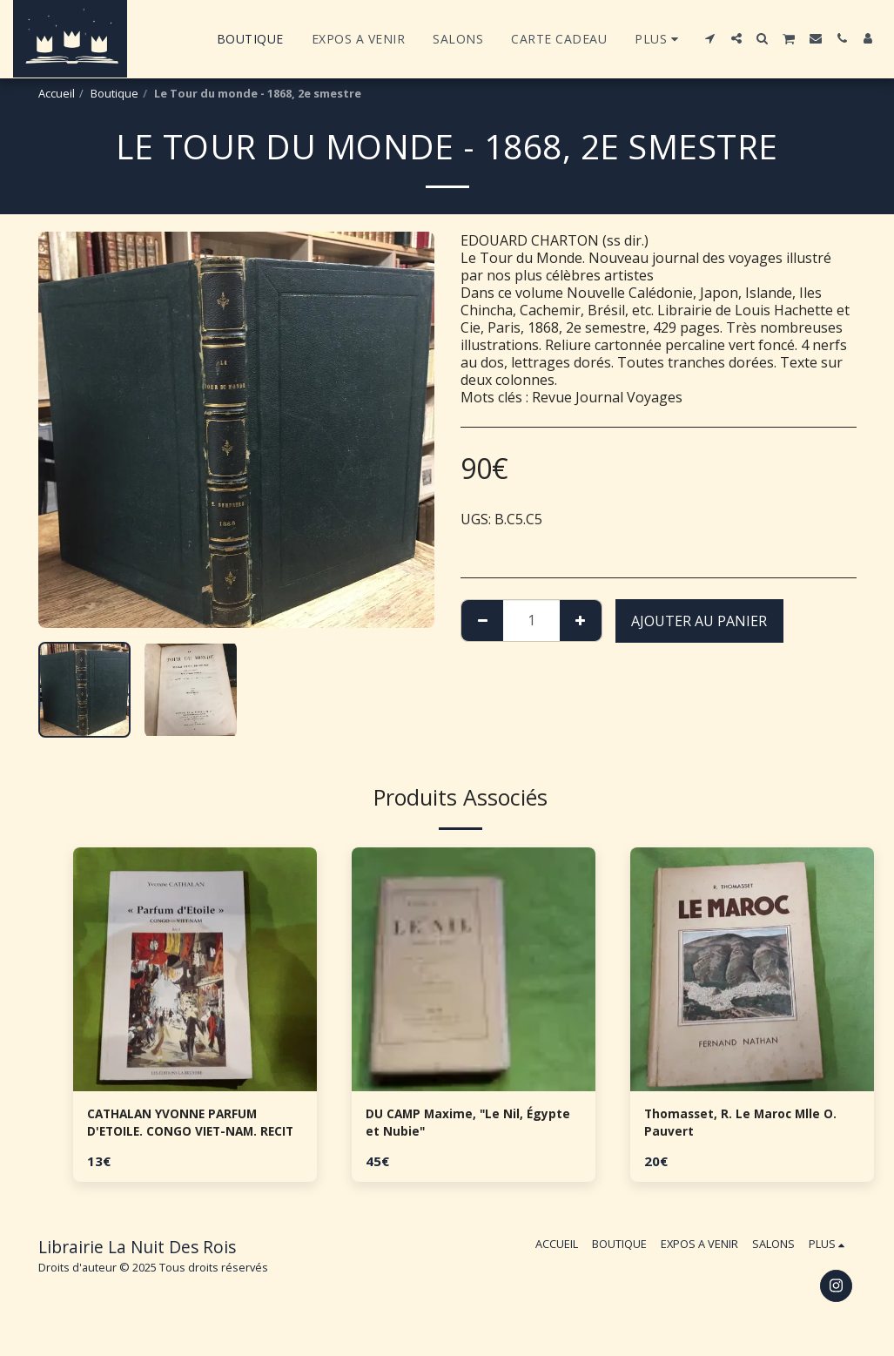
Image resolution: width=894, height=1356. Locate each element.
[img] (195, 969)
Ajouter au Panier (699, 621)
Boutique (114, 93)
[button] (710, 38)
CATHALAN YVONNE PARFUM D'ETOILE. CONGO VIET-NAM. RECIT (187, 1126)
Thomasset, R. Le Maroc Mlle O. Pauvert (744, 1126)
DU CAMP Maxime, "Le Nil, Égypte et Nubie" (457, 1126)
